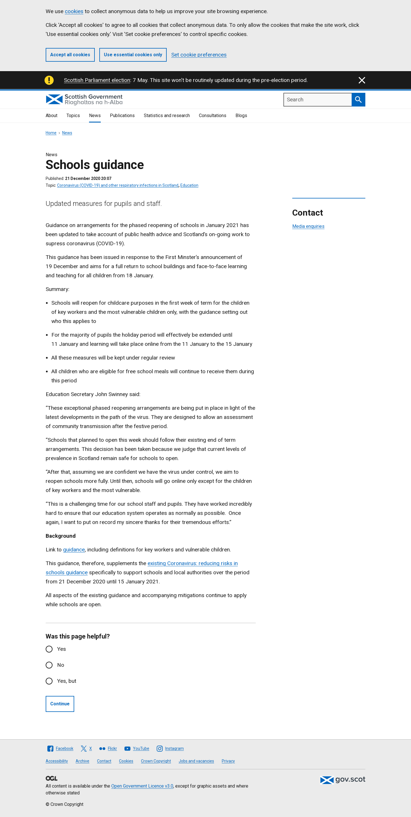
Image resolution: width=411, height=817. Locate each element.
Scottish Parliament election (97, 80)
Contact (104, 761)
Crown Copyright (156, 761)
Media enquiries (308, 226)
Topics (73, 115)
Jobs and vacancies (196, 761)
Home (51, 133)
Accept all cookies (70, 54)
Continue (60, 703)
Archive (82, 761)
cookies (74, 11)
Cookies (126, 761)
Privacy (228, 761)
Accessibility (57, 761)
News (95, 115)
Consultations (212, 115)
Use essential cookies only (133, 54)
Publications (122, 115)
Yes (61, 649)
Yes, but (66, 681)
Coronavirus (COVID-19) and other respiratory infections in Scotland (117, 185)
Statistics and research (167, 115)
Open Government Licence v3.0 (142, 786)
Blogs (241, 115)
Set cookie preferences (199, 54)
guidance (74, 549)
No (60, 665)
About (51, 115)
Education (189, 185)
